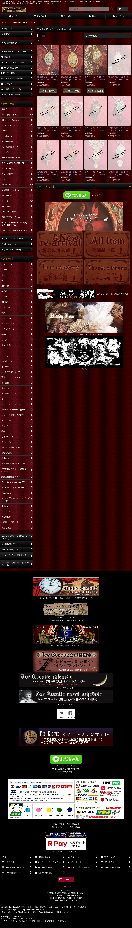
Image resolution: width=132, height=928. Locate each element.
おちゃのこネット (61, 926)
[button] (83, 186)
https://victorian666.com (33, 909)
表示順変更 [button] (91, 36)
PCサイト (67, 880)
